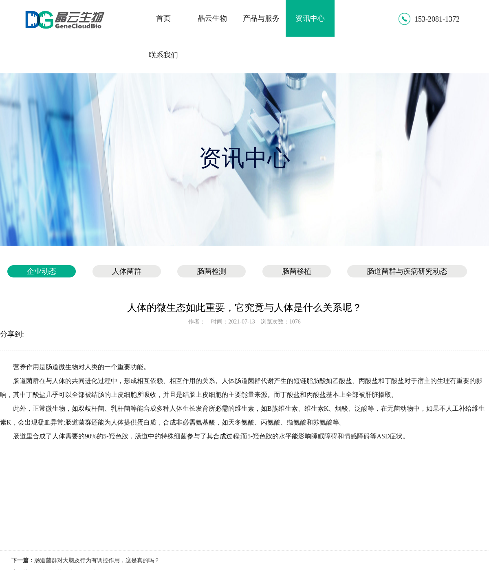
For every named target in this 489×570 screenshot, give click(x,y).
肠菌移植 (296, 271)
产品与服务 (261, 18)
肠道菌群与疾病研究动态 (407, 271)
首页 (163, 18)
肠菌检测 (211, 271)
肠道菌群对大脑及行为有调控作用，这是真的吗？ (97, 560)
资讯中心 (310, 18)
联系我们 (163, 55)
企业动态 (41, 271)
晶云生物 (212, 18)
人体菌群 (126, 271)
